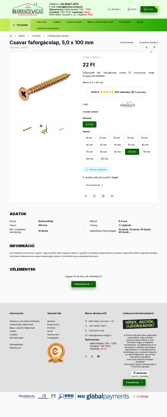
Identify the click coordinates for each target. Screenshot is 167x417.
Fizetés (13, 331)
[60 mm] (145, 145)
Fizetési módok (74, 22)
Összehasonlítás (86, 196)
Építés (22, 36)
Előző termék (127, 42)
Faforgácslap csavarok (58, 36)
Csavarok (36, 36)
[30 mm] (130, 138)
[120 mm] (90, 159)
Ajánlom (112, 196)
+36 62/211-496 (96, 330)
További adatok (90, 112)
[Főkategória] (11, 35)
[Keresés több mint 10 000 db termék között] (114, 9)
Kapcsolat (42, 22)
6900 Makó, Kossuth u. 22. (101, 321)
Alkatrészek (15, 347)
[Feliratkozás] (94, 185)
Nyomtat (103, 196)
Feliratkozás (132, 382)
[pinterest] (154, 47)
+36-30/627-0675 (97, 326)
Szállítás (57, 22)
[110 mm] (146, 152)
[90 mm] (117, 152)
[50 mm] (117, 145)
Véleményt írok (82, 284)
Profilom (51, 328)
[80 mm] (103, 152)
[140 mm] (104, 159)
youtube (98, 356)
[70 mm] (89, 152)
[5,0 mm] (89, 124)
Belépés (51, 321)
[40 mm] (89, 145)
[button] (20, 25)
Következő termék (148, 42)
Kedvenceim (53, 334)
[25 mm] (116, 138)
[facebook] (147, 47)
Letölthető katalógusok (48, 28)
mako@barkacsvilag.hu (69, 6)
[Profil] (132, 9)
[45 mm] (103, 145)
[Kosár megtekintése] (149, 9)
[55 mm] (131, 145)
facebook (86, 356)
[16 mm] (89, 138)
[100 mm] (132, 152)
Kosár (50, 331)
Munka (140, 22)
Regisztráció (53, 324)
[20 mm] (102, 138)
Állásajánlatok (16, 344)
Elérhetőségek (16, 338)
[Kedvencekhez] (151, 52)
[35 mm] (144, 138)
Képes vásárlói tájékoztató (100, 22)
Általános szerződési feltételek (24, 321)
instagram (92, 356)
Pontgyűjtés (125, 22)
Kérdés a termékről (94, 196)
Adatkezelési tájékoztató (21, 324)
